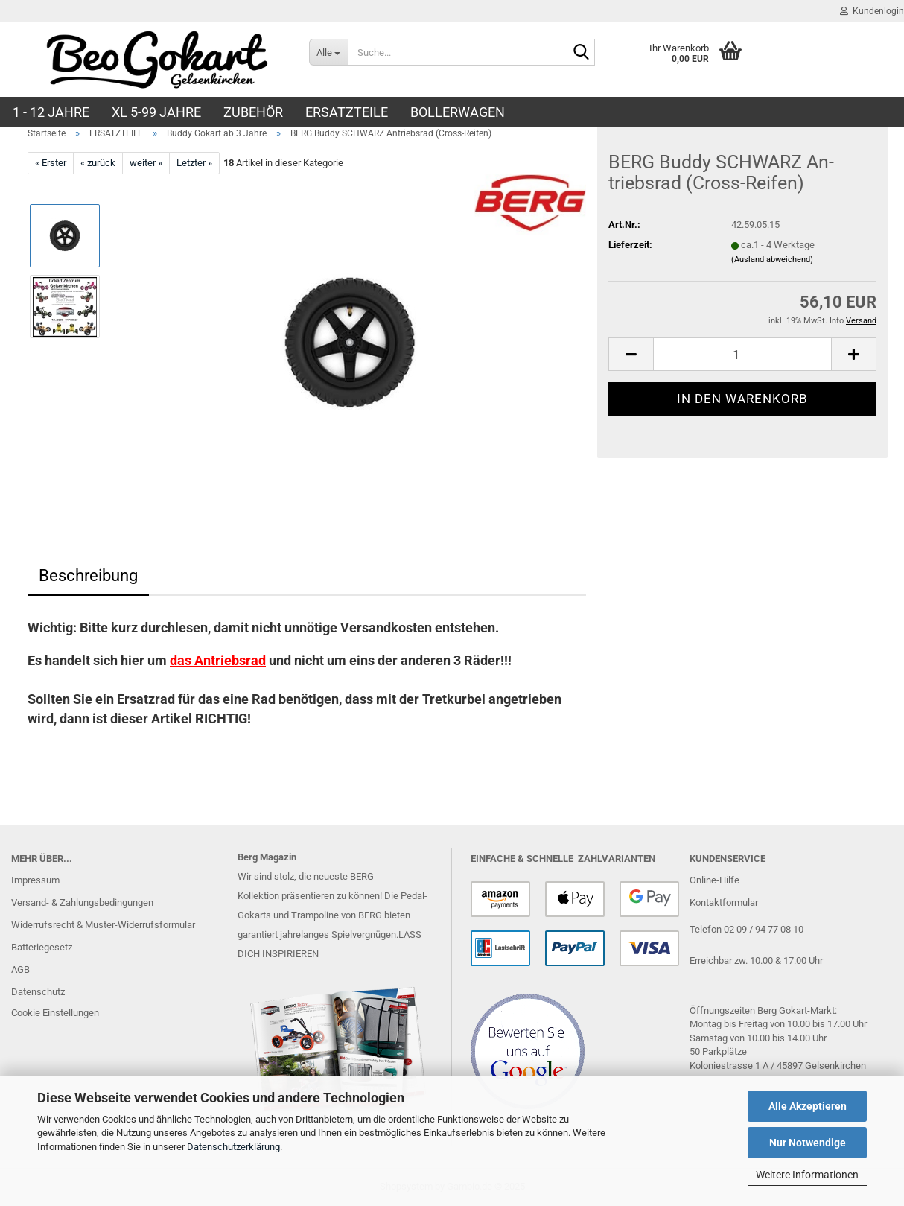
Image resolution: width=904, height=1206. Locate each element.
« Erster (50, 162)
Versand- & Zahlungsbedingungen (82, 902)
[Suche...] (328, 52)
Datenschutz (38, 991)
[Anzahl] (742, 354)
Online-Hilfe (714, 880)
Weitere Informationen (807, 1175)
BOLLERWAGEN (457, 112)
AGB (20, 969)
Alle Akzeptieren (807, 1106)
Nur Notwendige (807, 1143)
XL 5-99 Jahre (156, 112)
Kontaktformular (724, 902)
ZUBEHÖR (253, 112)
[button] (630, 354)
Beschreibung (88, 575)
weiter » (146, 162)
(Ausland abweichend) (772, 259)
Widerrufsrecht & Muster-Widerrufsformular (103, 924)
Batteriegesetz (41, 947)
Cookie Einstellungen (55, 1012)
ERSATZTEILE (346, 112)
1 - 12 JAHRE (51, 112)
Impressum (35, 880)
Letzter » (194, 162)
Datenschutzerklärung (233, 1146)
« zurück (97, 162)
